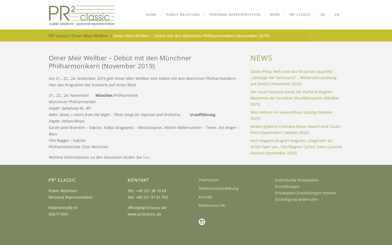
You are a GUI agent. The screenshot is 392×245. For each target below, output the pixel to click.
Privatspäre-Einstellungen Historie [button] (305, 192)
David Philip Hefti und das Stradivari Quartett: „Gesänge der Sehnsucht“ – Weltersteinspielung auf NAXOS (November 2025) (293, 77)
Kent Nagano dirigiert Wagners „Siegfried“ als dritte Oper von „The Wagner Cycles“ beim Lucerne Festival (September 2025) (296, 146)
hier (146, 157)
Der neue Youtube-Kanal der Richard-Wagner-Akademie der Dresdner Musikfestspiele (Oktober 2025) (294, 98)
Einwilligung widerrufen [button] (296, 199)
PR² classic (58, 35)
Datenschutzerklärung (219, 188)
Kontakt (205, 196)
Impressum (209, 179)
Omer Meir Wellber (90, 35)
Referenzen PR (212, 205)
